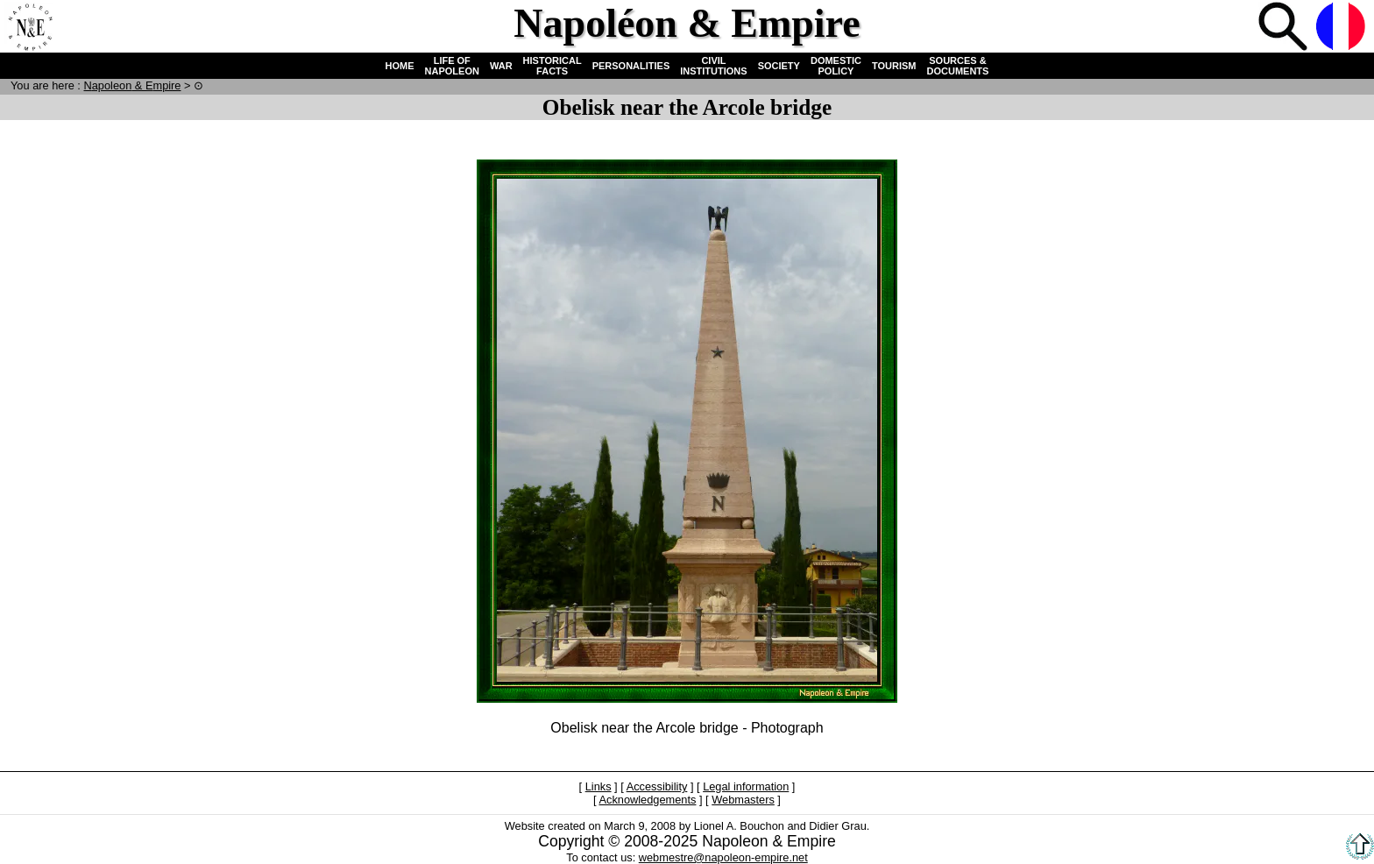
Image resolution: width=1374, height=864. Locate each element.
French (1342, 28)
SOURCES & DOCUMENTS (958, 65)
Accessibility (657, 786)
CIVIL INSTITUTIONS (713, 65)
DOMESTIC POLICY (836, 65)
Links (598, 786)
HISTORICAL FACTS (552, 65)
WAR (501, 65)
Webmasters (743, 799)
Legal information (746, 786)
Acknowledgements (647, 799)
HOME (400, 65)
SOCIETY (779, 65)
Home (30, 28)
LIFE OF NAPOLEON (452, 65)
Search (1284, 28)
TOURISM (894, 65)
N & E (132, 85)
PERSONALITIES (631, 65)
